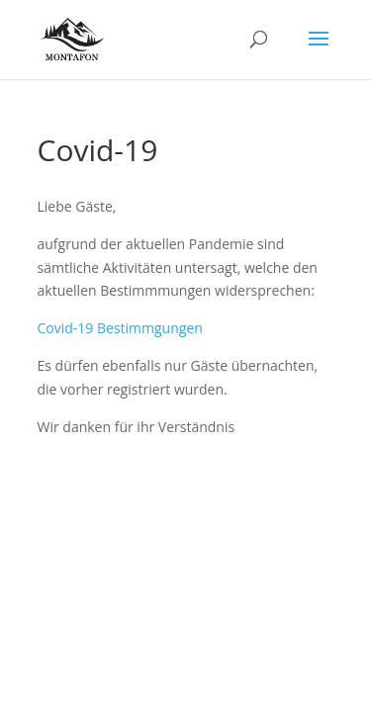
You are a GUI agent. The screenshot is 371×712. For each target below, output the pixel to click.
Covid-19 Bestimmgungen (120, 327)
